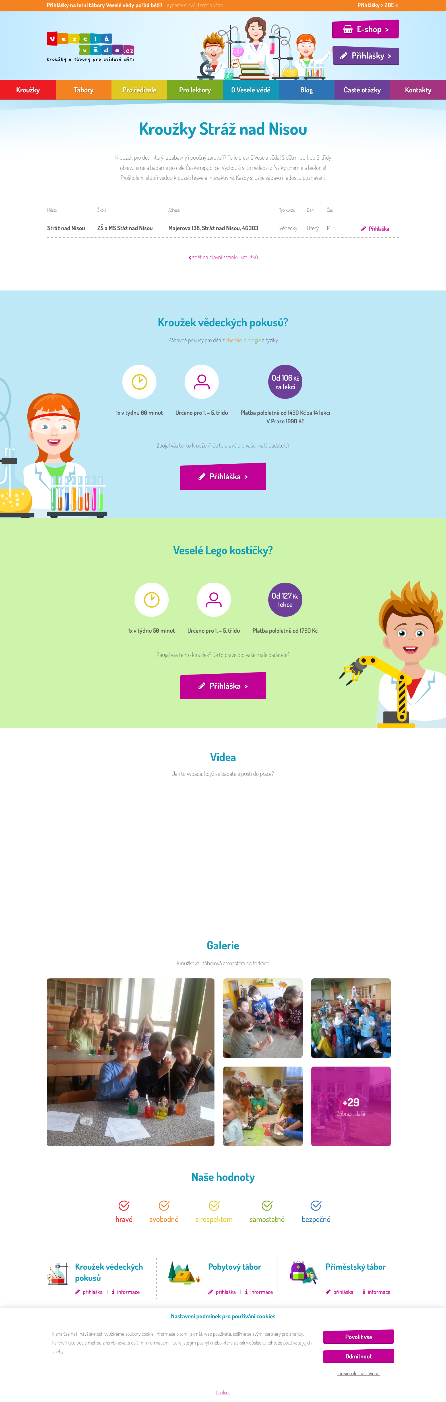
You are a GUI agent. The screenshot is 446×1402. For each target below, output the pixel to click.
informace (128, 1293)
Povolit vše (358, 1337)
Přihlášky (368, 55)
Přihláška (378, 228)
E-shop (369, 28)
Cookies (223, 1392)
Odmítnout (359, 1356)
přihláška (93, 1293)
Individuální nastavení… (358, 1373)
